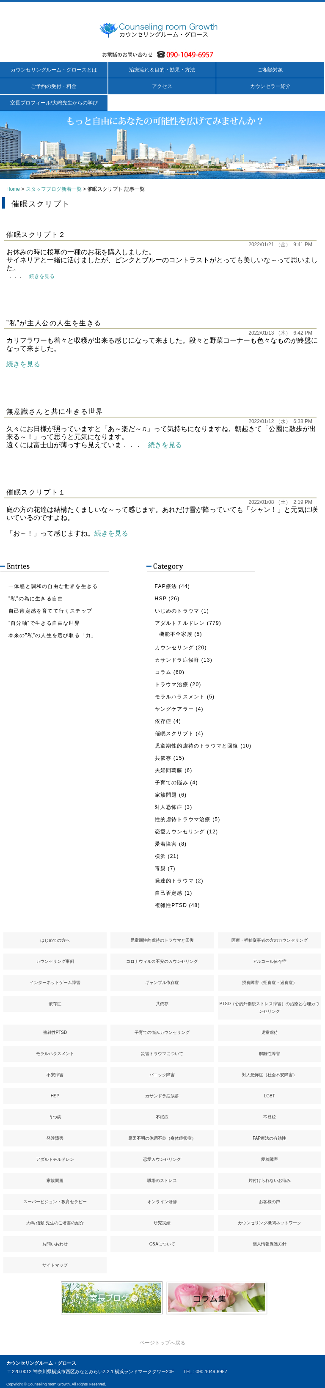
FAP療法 (166, 586)
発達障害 (55, 1138)
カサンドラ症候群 (177, 660)
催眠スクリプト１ (36, 492)
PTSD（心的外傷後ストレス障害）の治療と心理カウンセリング (269, 1007)
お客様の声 (269, 1201)
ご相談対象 (270, 70)
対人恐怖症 (169, 807)
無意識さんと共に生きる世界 (54, 411)
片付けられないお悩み (269, 1180)
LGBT (269, 1096)
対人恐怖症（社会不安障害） (269, 1074)
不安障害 (55, 1074)
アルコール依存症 (269, 961)
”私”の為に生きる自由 (35, 599)
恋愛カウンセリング (180, 832)
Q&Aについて (162, 1244)
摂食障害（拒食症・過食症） (269, 982)
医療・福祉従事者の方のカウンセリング (269, 940)
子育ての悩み (171, 783)
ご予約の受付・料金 (54, 86)
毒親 (160, 868)
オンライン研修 (162, 1201)
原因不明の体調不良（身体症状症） (162, 1138)
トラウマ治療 (171, 684)
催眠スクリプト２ (36, 234)
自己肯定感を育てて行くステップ (50, 611)
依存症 (163, 721)
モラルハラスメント (180, 697)
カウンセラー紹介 (270, 86)
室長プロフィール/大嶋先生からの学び (54, 103)
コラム (163, 672)
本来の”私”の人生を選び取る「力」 (52, 635)
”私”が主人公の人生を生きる (54, 323)
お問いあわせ (55, 1244)
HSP (161, 599)
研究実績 (162, 1222)
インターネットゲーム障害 (55, 982)
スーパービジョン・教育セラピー (55, 1201)
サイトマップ (55, 1265)
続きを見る (42, 276)
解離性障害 (269, 1053)
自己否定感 (169, 893)
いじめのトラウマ (177, 611)
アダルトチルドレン (180, 623)
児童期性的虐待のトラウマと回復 (197, 746)
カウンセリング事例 (55, 961)
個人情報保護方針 (269, 1244)
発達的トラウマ (174, 881)
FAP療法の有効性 (269, 1138)
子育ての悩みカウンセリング (162, 1032)
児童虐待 (269, 1032)
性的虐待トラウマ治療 (183, 819)
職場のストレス (162, 1180)
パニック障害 (162, 1074)
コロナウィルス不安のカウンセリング (162, 961)
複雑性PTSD (171, 905)
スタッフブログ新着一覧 (54, 189)
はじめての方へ (55, 940)
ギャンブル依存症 (162, 982)
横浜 (160, 856)
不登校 (269, 1117)
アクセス (162, 86)
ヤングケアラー (174, 709)
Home (13, 189)
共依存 (163, 758)
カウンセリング (174, 648)
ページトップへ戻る (162, 1343)
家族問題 (166, 795)
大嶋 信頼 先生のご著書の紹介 (55, 1222)
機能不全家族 (176, 634)
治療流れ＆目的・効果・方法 (162, 70)
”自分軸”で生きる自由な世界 (44, 623)
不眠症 (162, 1117)
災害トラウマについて (162, 1053)
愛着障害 (166, 844)
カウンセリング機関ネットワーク (269, 1222)
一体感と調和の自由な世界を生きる (53, 586)
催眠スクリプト (174, 734)
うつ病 (55, 1117)
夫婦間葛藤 (169, 770)
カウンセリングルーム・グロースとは (54, 70)
